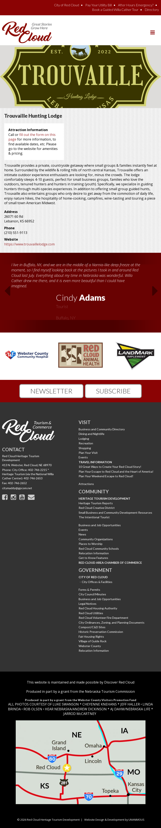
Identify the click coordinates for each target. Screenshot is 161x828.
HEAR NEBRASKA (58, 709)
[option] (80, 290)
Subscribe (113, 391)
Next (156, 292)
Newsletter (51, 391)
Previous (4, 292)
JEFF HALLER (129, 704)
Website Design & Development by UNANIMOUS (114, 820)
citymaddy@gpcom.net (17, 488)
